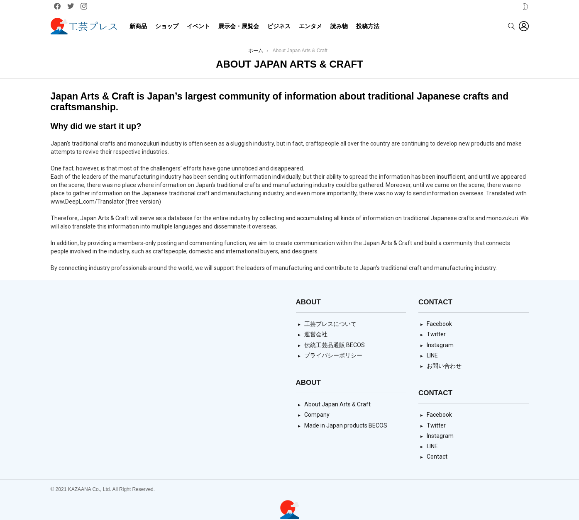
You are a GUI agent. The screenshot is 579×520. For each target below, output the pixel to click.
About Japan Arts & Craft (337, 404)
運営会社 (315, 334)
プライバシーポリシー (333, 355)
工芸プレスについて (330, 324)
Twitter (436, 334)
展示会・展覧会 (238, 26)
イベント (198, 26)
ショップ (166, 26)
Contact (437, 456)
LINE (432, 355)
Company (317, 414)
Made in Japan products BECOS (345, 425)
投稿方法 (367, 26)
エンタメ (310, 26)
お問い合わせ (444, 365)
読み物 (339, 26)
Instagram (440, 345)
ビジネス (279, 26)
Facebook (439, 324)
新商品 (138, 26)
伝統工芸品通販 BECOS (334, 345)
